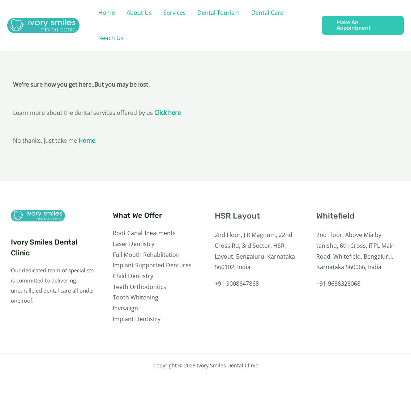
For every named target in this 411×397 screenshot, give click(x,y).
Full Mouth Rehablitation (146, 255)
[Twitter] (331, 310)
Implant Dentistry (136, 319)
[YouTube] (350, 310)
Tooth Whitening (135, 297)
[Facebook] (321, 310)
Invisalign (125, 308)
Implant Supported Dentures (152, 265)
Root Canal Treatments (144, 233)
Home (86, 140)
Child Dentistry (133, 276)
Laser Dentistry (133, 244)
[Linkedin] (360, 310)
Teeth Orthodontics (139, 287)
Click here (167, 113)
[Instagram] (341, 310)
